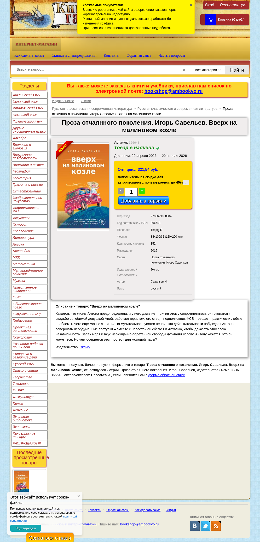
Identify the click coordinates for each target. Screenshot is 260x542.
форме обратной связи (166, 375)
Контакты (112, 55)
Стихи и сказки (25, 370)
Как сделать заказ (148, 510)
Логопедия (21, 251)
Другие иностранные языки (29, 129)
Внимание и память (29, 165)
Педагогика (22, 320)
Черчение (20, 410)
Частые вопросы (171, 55)
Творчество (22, 377)
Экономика (21, 427)
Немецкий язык (25, 115)
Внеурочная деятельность (25, 156)
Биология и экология (22, 146)
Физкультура (24, 397)
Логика (18, 244)
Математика (24, 264)
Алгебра (19, 138)
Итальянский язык (28, 108)
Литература (23, 238)
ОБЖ (17, 297)
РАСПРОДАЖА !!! (27, 443)
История (20, 224)
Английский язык (26, 95)
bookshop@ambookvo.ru (173, 91)
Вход (209, 4)
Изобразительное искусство (27, 199)
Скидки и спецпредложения (74, 55)
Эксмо (86, 101)
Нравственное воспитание (25, 289)
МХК (16, 257)
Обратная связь (139, 55)
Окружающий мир (27, 314)
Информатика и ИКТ (26, 209)
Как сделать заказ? (29, 55)
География (21, 171)
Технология (22, 384)
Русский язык (23, 364)
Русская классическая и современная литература (92, 109)
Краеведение (23, 231)
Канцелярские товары (24, 435)
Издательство (63, 101)
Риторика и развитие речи (25, 355)
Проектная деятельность (25, 329)
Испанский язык (26, 102)
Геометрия (22, 178)
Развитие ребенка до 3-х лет (28, 345)
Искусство (21, 218)
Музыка (19, 281)
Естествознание (27, 191)
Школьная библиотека (23, 418)
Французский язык (27, 121)
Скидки (171, 510)
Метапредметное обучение (28, 272)
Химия (18, 403)
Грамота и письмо (28, 184)
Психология (22, 337)
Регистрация (233, 4)
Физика (18, 390)
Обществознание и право (29, 305)
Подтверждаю (26, 528)
